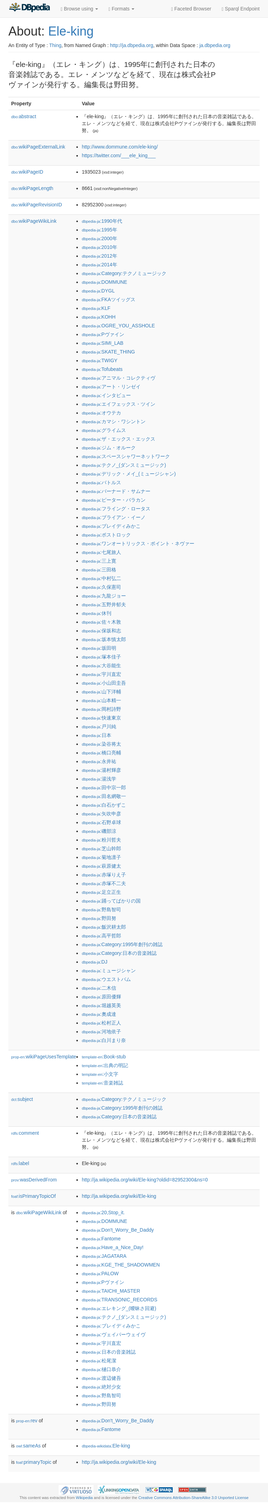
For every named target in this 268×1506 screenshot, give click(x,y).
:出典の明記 (105, 1065)
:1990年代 (102, 221)
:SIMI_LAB (102, 343)
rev (26, 1420)
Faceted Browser (191, 9)
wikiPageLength (32, 188)
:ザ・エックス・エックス (118, 439)
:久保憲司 (101, 587)
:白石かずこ (104, 805)
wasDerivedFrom (34, 1179)
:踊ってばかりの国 (111, 901)
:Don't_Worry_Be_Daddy (118, 1230)
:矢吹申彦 (101, 813)
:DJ (94, 962)
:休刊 (96, 613)
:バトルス (101, 482)
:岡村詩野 (101, 709)
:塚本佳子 (101, 657)
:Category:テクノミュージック (124, 273)
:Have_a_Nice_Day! (112, 1247)
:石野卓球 (101, 822)
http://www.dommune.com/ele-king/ (120, 147)
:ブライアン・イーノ (113, 517)
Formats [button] (121, 9)
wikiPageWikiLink (34, 221)
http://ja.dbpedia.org (131, 45)
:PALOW (100, 1273)
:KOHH (99, 317)
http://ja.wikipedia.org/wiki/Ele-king (119, 1196)
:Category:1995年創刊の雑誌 (122, 944)
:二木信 (99, 988)
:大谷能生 (101, 665)
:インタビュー (106, 395)
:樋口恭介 (101, 1369)
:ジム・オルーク (108, 447)
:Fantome (101, 1238)
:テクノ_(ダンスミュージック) (124, 465)
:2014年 (99, 264)
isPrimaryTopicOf (33, 1196)
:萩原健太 (101, 866)
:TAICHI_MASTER (111, 1291)
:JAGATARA (104, 1256)
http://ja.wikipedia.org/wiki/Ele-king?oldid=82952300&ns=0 (145, 1179)
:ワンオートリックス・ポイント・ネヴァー (138, 543)
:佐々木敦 (101, 622)
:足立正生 (101, 892)
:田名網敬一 (104, 796)
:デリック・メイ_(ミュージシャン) (129, 474)
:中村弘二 (101, 578)
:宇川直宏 (101, 674)
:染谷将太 (101, 744)
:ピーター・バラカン (113, 500)
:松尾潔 (99, 1360)
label (20, 1163)
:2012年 (99, 256)
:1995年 (99, 230)
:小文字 (100, 1074)
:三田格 (99, 569)
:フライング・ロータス (116, 508)
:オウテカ (101, 413)
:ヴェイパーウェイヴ (113, 1334)
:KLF (96, 308)
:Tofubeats (102, 369)
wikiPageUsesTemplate (43, 1056)
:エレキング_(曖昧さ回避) (119, 1308)
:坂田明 (99, 648)
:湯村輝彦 (101, 770)
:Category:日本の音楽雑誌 (119, 953)
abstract (23, 116)
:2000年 (99, 238)
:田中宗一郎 (104, 787)
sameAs (28, 1445)
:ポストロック (106, 535)
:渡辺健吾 (101, 1378)
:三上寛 (99, 561)
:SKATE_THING (108, 352)
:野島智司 (101, 909)
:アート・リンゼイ (111, 386)
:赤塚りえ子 (104, 874)
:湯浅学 (99, 779)
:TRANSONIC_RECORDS (119, 1299)
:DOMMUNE (104, 282)
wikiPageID (27, 172)
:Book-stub (104, 1056)
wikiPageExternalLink (38, 147)
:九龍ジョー (104, 596)
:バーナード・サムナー (116, 491)
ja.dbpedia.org (214, 45)
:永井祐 (99, 761)
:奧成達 (99, 1014)
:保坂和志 (101, 630)
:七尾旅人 (101, 552)
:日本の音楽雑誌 (108, 1352)
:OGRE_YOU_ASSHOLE (118, 325)
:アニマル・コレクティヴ (118, 378)
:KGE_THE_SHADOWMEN (120, 1265)
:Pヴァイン (103, 334)
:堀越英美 (101, 1005)
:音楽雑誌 (102, 1083)
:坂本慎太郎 (104, 639)
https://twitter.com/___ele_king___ (119, 155)
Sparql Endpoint (241, 9)
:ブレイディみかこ (111, 526)
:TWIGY (99, 360)
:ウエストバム (106, 979)
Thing (55, 45)
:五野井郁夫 (104, 604)
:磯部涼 (99, 831)
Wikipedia (84, 1498)
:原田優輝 (101, 996)
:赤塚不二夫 (104, 883)
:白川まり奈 (104, 1040)
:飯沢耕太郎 (104, 927)
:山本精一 (101, 700)
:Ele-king (106, 1445)
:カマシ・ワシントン (113, 421)
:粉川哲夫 (101, 840)
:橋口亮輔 (101, 752)
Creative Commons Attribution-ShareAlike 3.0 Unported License (193, 1498)
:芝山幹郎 (101, 848)
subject (22, 1099)
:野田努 (99, 918)
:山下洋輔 (101, 691)
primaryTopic (33, 1462)
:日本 (96, 735)
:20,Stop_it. (103, 1212)
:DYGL (98, 291)
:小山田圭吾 (104, 683)
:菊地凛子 (101, 857)
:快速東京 (101, 718)
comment (25, 1133)
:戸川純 (99, 726)
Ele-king (71, 31)
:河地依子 (101, 1031)
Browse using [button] (79, 9)
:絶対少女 (101, 1387)
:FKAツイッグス (108, 299)
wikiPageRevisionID (36, 204)
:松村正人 (101, 1023)
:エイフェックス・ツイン (118, 404)
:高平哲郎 (101, 935)
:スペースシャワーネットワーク (126, 456)
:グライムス (104, 430)
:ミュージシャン (108, 970)
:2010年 (99, 247)
